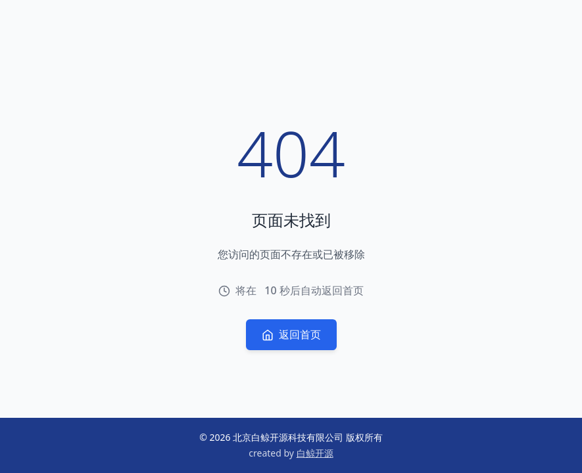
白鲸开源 (315, 453)
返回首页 (291, 334)
